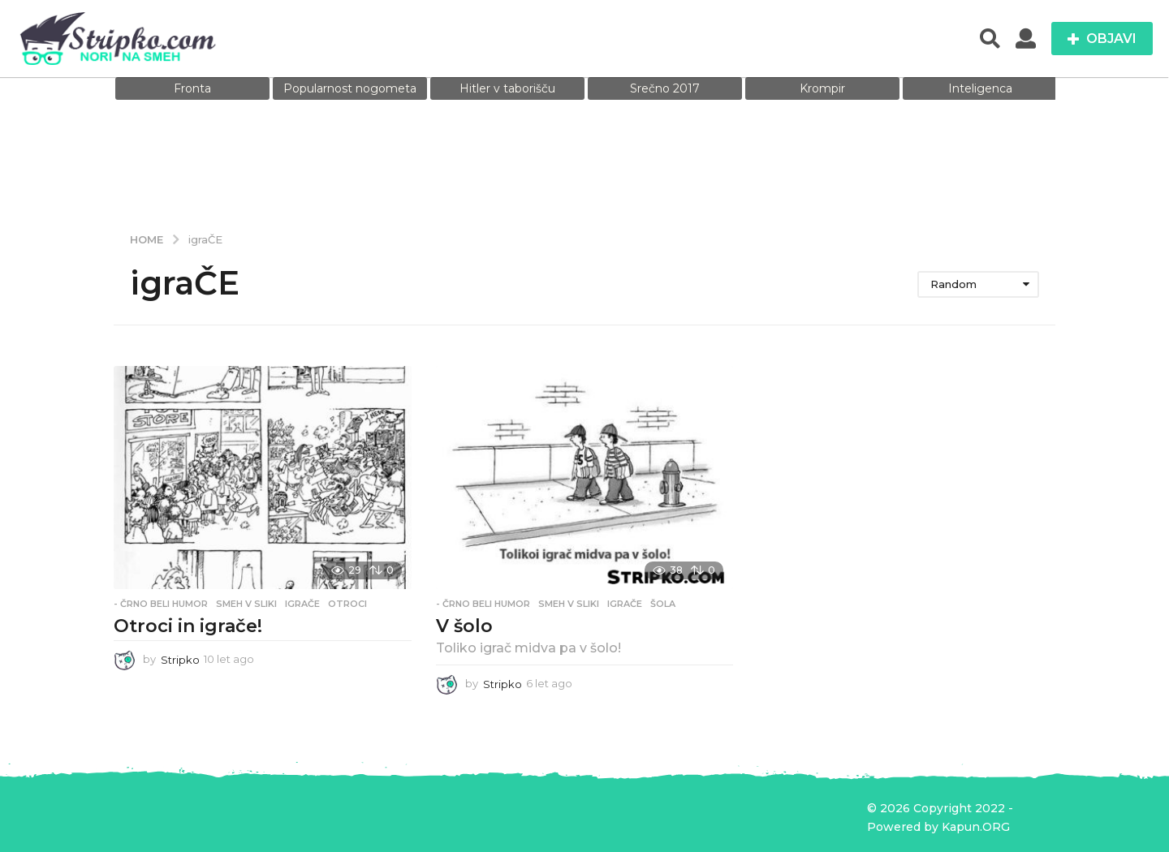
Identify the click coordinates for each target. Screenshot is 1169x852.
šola (662, 604)
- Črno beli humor (161, 604)
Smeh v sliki (246, 604)
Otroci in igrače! (188, 626)
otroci (347, 604)
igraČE (302, 604)
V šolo (464, 626)
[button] (990, 39)
